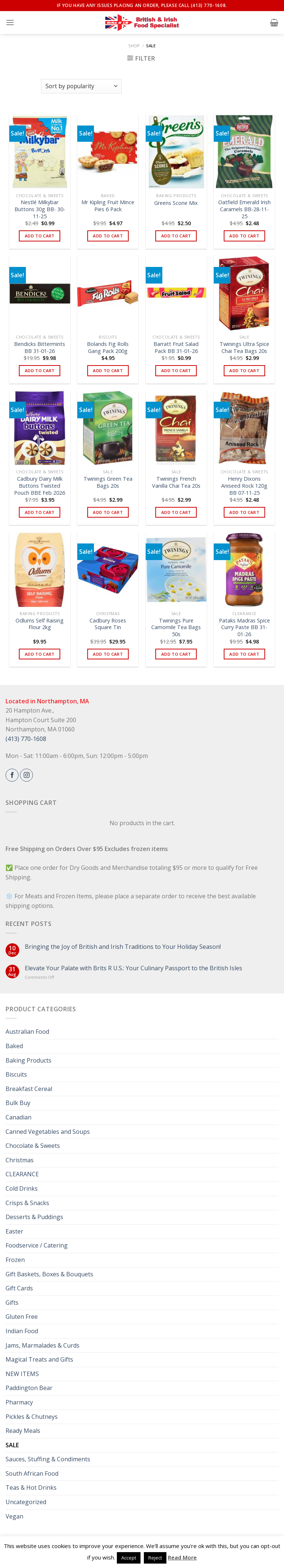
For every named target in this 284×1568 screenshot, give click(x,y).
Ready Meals (23, 1431)
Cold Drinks (22, 1188)
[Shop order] (81, 86)
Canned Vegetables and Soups (48, 1132)
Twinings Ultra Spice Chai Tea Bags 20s (244, 347)
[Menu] (10, 22)
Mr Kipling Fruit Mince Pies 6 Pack (107, 206)
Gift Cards (19, 1288)
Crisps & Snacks (27, 1203)
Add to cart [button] (40, 236)
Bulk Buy (18, 1103)
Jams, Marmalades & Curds (43, 1345)
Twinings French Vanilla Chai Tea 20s (176, 482)
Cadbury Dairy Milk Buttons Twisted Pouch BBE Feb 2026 (39, 486)
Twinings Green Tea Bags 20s (108, 482)
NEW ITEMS (22, 1374)
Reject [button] (155, 1557)
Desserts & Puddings (34, 1217)
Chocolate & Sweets (33, 1146)
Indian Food (22, 1331)
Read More (182, 1557)
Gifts (12, 1302)
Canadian (18, 1117)
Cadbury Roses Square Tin (107, 624)
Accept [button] (128, 1557)
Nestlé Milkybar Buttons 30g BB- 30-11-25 (39, 209)
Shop (134, 45)
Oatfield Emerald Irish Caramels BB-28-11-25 (244, 209)
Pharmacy (19, 1402)
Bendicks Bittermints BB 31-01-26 (39, 347)
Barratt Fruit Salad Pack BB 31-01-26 (176, 347)
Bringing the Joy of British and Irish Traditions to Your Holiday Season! (123, 946)
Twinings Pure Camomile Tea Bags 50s (176, 627)
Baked (14, 1046)
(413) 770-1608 (26, 739)
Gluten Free (22, 1317)
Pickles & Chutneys (32, 1417)
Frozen (15, 1260)
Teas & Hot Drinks (31, 1487)
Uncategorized (26, 1502)
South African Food (32, 1473)
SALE (12, 1445)
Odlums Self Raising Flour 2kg (40, 624)
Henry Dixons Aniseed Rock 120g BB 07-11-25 (244, 486)
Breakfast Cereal (29, 1089)
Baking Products (28, 1060)
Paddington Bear (29, 1388)
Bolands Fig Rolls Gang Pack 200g (108, 347)
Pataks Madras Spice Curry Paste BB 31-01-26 (244, 627)
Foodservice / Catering (37, 1245)
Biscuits (16, 1074)
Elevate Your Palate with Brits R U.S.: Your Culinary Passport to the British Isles (133, 968)
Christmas (20, 1160)
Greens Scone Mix (176, 203)
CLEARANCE (22, 1174)
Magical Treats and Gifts (39, 1359)
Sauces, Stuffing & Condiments (48, 1459)
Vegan (14, 1516)
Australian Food (27, 1031)
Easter (14, 1231)
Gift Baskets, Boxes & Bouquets (49, 1274)
